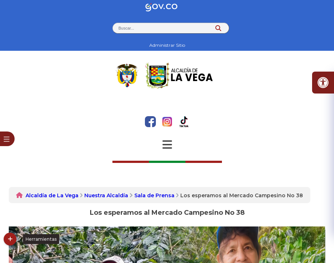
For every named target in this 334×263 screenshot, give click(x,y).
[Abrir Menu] (167, 144)
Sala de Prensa (154, 195)
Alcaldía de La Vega (52, 195)
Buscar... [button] (126, 28)
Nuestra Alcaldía (106, 195)
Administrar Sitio (167, 45)
